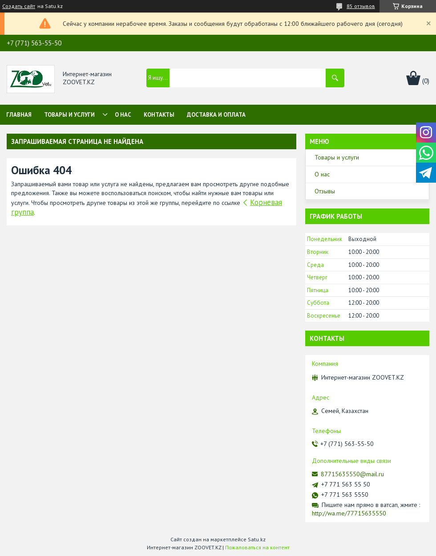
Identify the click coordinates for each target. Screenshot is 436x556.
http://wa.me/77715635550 (349, 513)
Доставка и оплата (216, 115)
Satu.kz (257, 539)
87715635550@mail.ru (352, 474)
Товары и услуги (69, 115)
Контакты (159, 115)
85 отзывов (361, 6)
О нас (123, 115)
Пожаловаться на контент (257, 547)
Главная (19, 115)
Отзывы (325, 191)
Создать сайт (18, 6)
